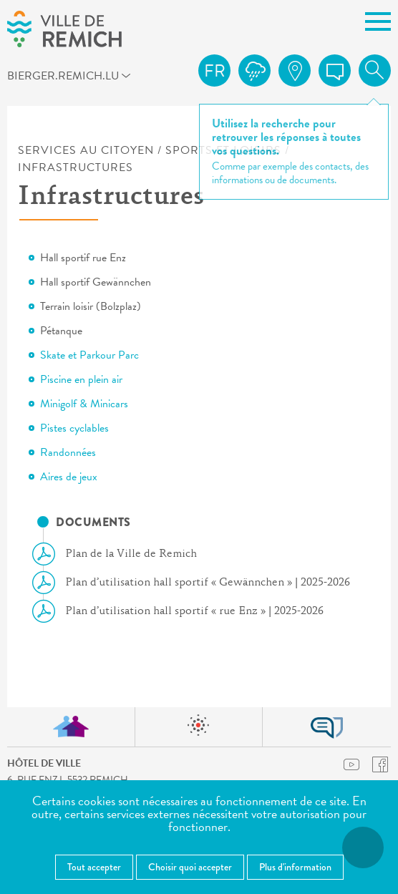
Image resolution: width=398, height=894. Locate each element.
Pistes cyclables (74, 428)
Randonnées (68, 452)
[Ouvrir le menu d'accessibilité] (363, 847)
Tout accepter (94, 867)
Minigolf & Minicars (84, 403)
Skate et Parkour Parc (89, 355)
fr (214, 71)
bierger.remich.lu (26, 75)
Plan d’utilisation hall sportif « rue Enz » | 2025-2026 (184, 611)
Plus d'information (295, 867)
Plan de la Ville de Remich (120, 554)
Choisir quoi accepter (190, 867)
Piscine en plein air (81, 379)
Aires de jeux (68, 476)
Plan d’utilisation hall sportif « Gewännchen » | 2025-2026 (197, 583)
